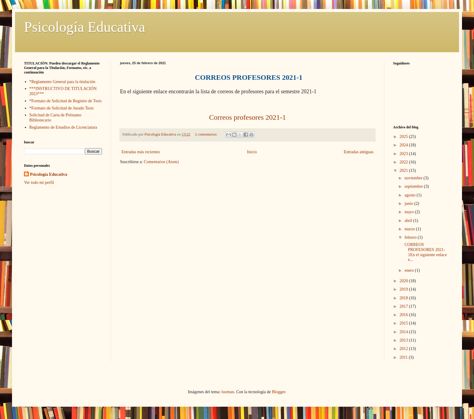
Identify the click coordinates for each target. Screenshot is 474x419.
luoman (227, 392)
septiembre (414, 186)
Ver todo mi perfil (39, 182)
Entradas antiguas (359, 152)
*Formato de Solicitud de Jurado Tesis (61, 108)
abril (408, 220)
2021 (404, 170)
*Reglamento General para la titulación (62, 81)
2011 (404, 357)
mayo (409, 212)
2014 (404, 332)
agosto (410, 195)
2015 (404, 323)
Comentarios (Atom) (161, 162)
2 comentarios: (206, 134)
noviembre (413, 178)
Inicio (252, 152)
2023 (404, 153)
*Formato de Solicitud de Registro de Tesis (65, 101)
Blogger (278, 392)
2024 (404, 145)
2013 (404, 340)
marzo (410, 229)
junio (409, 203)
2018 (404, 298)
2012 (404, 348)
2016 (404, 315)
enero (409, 270)
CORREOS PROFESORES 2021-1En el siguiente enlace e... (425, 252)
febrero (411, 237)
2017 (404, 306)
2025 (404, 136)
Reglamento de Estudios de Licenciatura (63, 127)
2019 (404, 289)
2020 (404, 281)
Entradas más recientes (141, 152)
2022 (404, 162)
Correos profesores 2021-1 (247, 117)
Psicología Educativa (84, 27)
